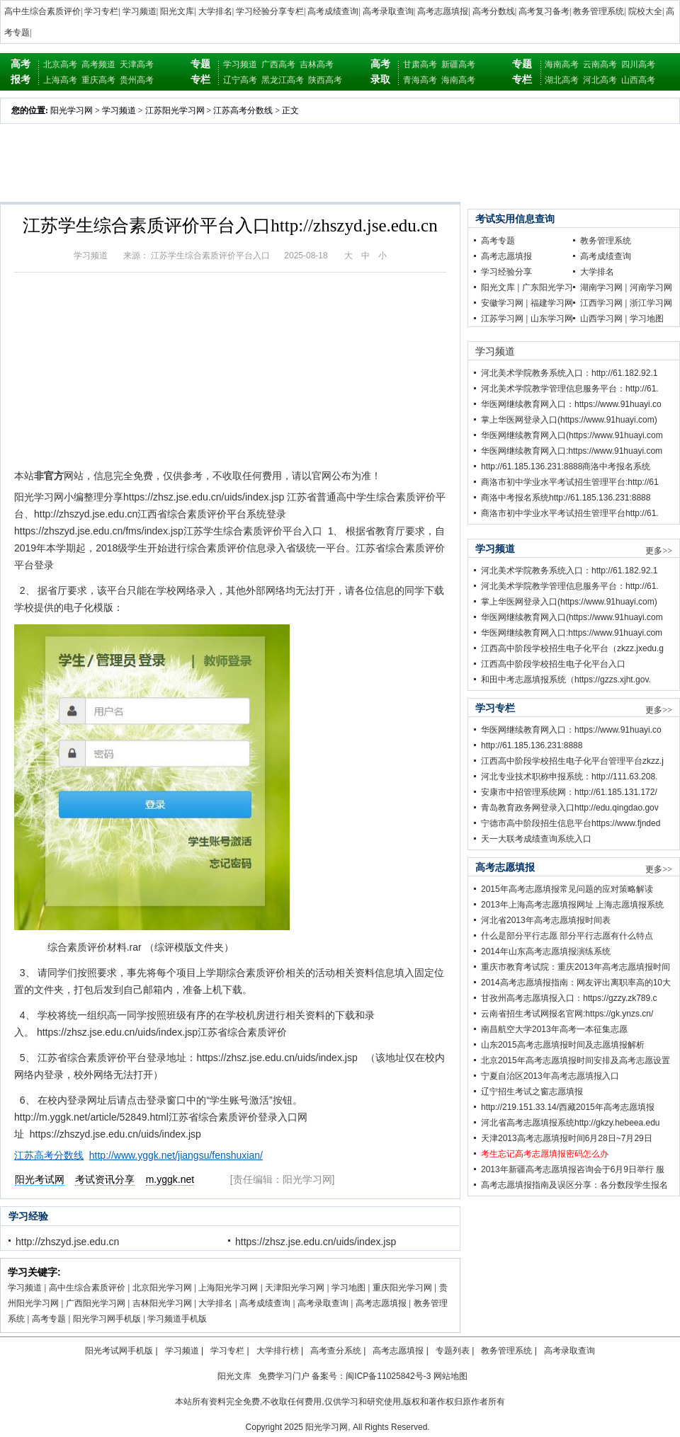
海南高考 (458, 80)
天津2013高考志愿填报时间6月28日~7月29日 (566, 1138)
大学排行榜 (277, 1351)
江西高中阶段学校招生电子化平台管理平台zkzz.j (572, 761)
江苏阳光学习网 (175, 110)
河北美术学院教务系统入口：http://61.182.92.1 (569, 373)
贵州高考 (137, 80)
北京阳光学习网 (162, 1288)
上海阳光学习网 (228, 1288)
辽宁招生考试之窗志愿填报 (532, 1092)
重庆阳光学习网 (402, 1288)
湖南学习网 (601, 287)
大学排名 (215, 11)
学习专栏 (101, 11)
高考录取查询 (388, 11)
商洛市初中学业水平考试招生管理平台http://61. (570, 513)
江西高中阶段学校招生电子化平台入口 (553, 664)
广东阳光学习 (547, 287)
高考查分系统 (335, 1351)
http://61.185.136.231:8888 (531, 745)
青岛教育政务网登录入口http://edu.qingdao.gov (570, 808)
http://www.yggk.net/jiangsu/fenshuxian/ (176, 1155)
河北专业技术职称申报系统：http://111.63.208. (569, 777)
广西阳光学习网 (95, 1303)
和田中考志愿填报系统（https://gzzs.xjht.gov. (566, 680)
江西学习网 (601, 303)
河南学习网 (651, 287)
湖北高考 (562, 80)
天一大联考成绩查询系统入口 (536, 839)
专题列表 (453, 1351)
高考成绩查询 (332, 11)
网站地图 (451, 1376)
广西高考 (278, 64)
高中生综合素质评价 (42, 11)
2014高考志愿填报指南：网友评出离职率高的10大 (576, 982)
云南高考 (600, 64)
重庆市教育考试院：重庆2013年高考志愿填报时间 (575, 967)
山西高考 (638, 80)
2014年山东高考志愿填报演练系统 (546, 951)
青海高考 (420, 80)
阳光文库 (177, 11)
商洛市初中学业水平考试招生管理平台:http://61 (570, 482)
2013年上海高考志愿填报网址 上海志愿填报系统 (572, 905)
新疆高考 (458, 64)
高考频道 (98, 64)
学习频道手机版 (177, 1319)
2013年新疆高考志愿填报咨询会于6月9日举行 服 (572, 1169)
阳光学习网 (71, 110)
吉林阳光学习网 (162, 1303)
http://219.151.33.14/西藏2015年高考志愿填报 (567, 1107)
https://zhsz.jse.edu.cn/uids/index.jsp (315, 1241)
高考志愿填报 (442, 11)
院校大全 (645, 11)
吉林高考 (317, 64)
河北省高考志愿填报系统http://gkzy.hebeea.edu (570, 1123)
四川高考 (638, 64)
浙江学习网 (651, 303)
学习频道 (140, 11)
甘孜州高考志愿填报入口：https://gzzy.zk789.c (569, 998)
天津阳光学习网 (294, 1288)
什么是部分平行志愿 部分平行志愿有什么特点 (567, 936)
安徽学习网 (502, 303)
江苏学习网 (502, 319)
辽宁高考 (240, 80)
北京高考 (60, 64)
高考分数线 (493, 11)
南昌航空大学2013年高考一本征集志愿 (554, 1029)
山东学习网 (552, 319)
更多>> (658, 551)
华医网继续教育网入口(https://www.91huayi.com (572, 435)
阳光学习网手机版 (107, 1319)
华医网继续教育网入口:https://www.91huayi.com (571, 451)
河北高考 (600, 80)
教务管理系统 (598, 11)
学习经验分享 (506, 272)
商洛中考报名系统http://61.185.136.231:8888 (565, 498)
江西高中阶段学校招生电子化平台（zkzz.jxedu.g (572, 648)
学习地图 (349, 1288)
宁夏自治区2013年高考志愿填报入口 (550, 1076)
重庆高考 (98, 80)
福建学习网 (552, 303)
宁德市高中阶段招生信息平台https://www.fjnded (570, 823)
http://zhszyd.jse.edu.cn (67, 1241)
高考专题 (49, 1319)
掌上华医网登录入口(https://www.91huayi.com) (569, 420)
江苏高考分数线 (243, 110)
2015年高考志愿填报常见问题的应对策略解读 (567, 889)
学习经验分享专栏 (270, 11)
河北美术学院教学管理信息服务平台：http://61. (570, 389)
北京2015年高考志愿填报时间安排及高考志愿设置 (575, 1060)
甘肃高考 (420, 64)
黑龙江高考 (282, 80)
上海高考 (60, 80)
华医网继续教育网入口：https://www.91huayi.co (571, 404)
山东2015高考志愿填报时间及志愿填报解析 (563, 1045)
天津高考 (137, 64)
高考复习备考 (544, 11)
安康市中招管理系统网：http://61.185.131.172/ (569, 792)
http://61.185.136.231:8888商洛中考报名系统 (565, 466)
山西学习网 (601, 319)
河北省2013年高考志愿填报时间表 (546, 920)
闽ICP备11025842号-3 (388, 1376)
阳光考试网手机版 (119, 1351)
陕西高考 (325, 80)
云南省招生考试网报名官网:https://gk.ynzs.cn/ (567, 1014)
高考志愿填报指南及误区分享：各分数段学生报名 (574, 1185)
